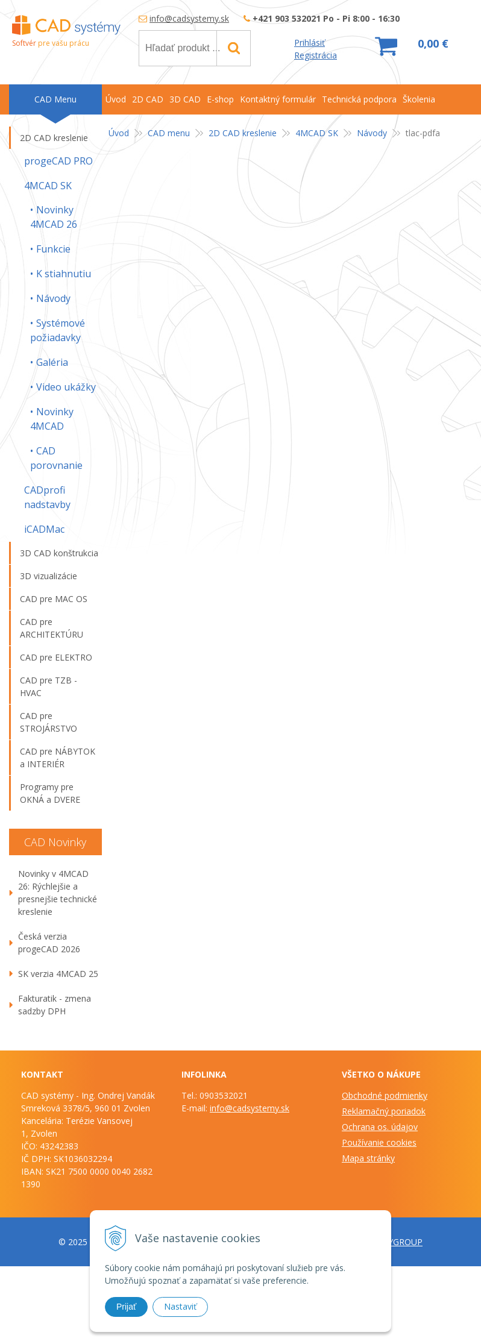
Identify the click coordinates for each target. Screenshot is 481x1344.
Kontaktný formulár (278, 99)
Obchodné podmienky (384, 1095)
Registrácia (315, 55)
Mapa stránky (368, 1158)
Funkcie (53, 249)
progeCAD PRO (58, 161)
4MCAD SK (316, 133)
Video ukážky (66, 387)
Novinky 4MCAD (52, 419)
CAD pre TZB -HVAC (48, 686)
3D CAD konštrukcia (59, 553)
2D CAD (147, 99)
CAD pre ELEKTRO (56, 657)
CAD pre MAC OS (53, 598)
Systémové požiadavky (57, 330)
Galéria (52, 362)
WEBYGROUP (396, 1242)
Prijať (126, 1306)
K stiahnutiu (63, 273)
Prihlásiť (309, 42)
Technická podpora (359, 99)
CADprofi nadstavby (47, 497)
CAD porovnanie (56, 458)
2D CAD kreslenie (243, 133)
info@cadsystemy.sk (189, 18)
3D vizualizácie (48, 576)
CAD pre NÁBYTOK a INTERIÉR (57, 758)
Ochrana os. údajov (380, 1126)
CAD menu (169, 133)
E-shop (220, 99)
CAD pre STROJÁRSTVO (48, 722)
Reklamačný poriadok (384, 1111)
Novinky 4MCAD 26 (53, 217)
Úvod (118, 133)
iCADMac (44, 529)
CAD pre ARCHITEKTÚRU (51, 628)
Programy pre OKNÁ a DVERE (50, 793)
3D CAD (185, 99)
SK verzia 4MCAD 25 (58, 973)
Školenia (419, 99)
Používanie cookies (379, 1142)
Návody (372, 133)
